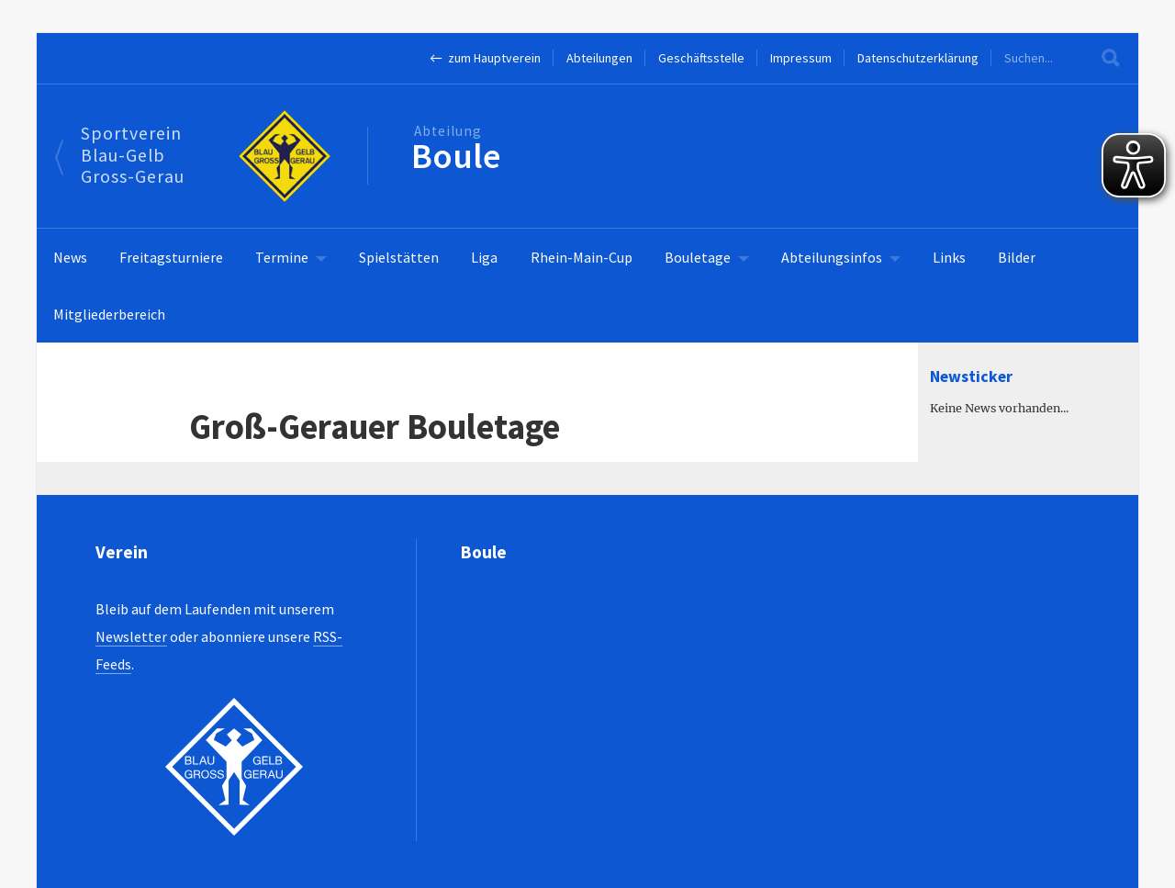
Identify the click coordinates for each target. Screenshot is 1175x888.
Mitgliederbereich (109, 314)
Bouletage (698, 257)
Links (949, 257)
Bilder (1016, 257)
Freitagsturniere (171, 257)
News (70, 257)
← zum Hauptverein (485, 58)
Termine (281, 257)
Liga (484, 257)
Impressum (801, 58)
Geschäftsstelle (701, 58)
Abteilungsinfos (831, 257)
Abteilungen (599, 58)
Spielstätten (399, 257)
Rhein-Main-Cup (581, 257)
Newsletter (131, 636)
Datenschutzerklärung (918, 58)
